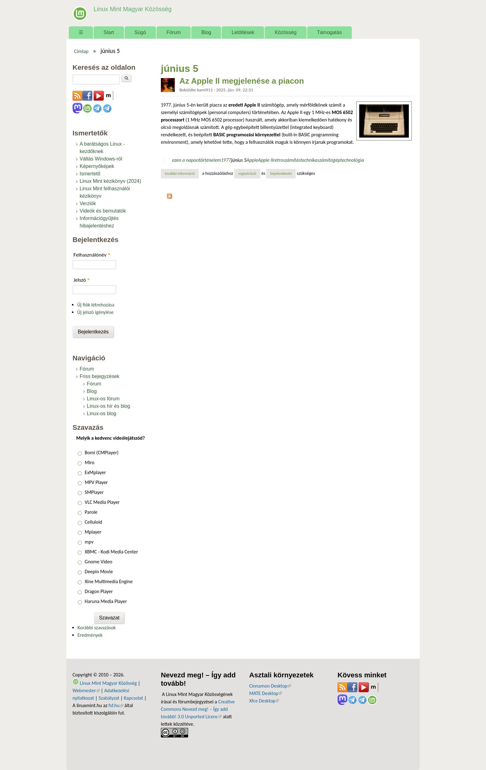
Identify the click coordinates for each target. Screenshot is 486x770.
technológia (352, 160)
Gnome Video (98, 562)
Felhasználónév (91, 255)
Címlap (81, 51)
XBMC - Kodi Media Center (111, 552)
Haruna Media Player (106, 601)
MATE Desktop (265, 693)
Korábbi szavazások (96, 628)
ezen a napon (185, 160)
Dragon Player (99, 591)
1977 (226, 160)
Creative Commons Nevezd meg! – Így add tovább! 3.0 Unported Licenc (198, 709)
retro (278, 160)
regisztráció (247, 173)
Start (109, 32)
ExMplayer (95, 472)
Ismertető (90, 173)
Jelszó (81, 280)
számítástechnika (300, 160)
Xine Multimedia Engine (109, 581)
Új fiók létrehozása (95, 305)
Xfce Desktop (264, 701)
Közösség (285, 32)
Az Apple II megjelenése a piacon (241, 81)
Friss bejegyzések (99, 376)
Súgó (140, 32)
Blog (206, 32)
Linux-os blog (101, 413)
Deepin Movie (99, 571)
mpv (89, 542)
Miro (89, 462)
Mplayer (93, 532)
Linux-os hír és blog (108, 406)
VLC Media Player (102, 502)
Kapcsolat (133, 698)
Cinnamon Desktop (270, 686)
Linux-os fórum (103, 398)
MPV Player (96, 482)
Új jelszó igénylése (95, 312)
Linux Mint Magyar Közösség (132, 9)
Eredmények (90, 635)
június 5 (238, 160)
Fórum (173, 32)
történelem (210, 160)
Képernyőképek (97, 166)
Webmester (86, 690)
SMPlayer (94, 492)
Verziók (88, 203)
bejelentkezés (281, 173)
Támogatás (329, 32)
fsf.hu (115, 705)
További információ (182, 173)
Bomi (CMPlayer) (101, 452)
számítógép (328, 160)
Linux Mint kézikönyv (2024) (110, 181)
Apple (252, 160)
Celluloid (93, 522)
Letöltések (243, 32)
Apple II (265, 160)
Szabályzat (109, 698)
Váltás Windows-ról (101, 158)
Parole (91, 512)
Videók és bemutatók (103, 210)
